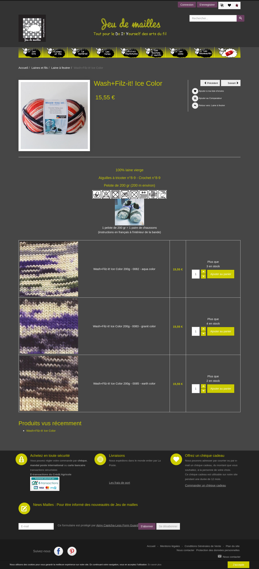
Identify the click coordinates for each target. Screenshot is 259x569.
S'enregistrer (207, 4)
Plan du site (233, 546)
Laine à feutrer (60, 67)
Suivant (234, 83)
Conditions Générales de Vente (203, 546)
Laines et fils (40, 67)
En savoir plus (154, 564)
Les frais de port (119, 482)
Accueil (23, 67)
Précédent (212, 83)
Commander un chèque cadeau (205, 485)
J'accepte (238, 564)
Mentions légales (170, 546)
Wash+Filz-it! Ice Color (41, 430)
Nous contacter (185, 550)
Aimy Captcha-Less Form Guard (117, 525)
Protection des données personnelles (218, 550)
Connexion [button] (186, 4)
